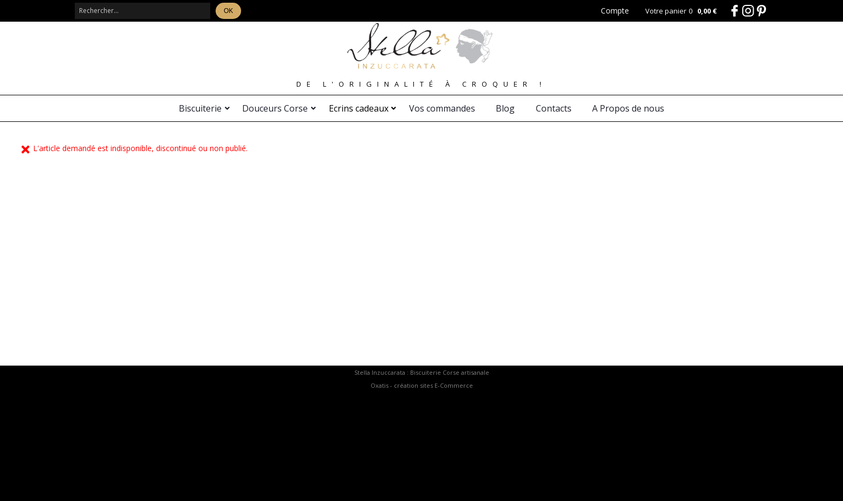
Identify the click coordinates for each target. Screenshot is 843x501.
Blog (505, 108)
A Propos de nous (628, 108)
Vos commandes (442, 108)
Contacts (554, 108)
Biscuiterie (200, 108)
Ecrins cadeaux (358, 108)
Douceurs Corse (275, 108)
